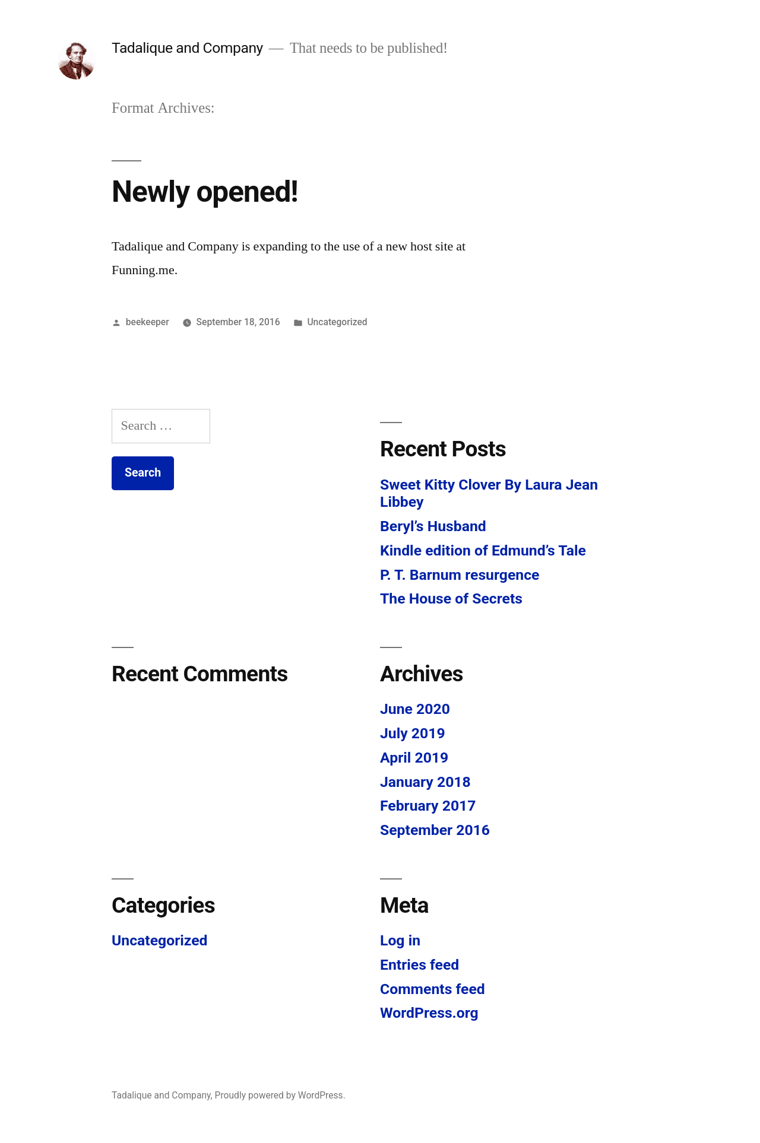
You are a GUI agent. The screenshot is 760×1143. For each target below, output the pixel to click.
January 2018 (425, 781)
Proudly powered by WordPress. (280, 1095)
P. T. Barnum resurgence (459, 574)
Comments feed (432, 989)
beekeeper (147, 322)
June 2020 (415, 708)
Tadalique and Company (187, 47)
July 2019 (412, 733)
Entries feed (419, 964)
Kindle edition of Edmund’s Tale (483, 550)
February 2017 (428, 805)
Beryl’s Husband (433, 526)
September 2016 (435, 830)
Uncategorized (337, 322)
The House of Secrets (451, 598)
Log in (400, 940)
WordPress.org (429, 1012)
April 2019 (414, 757)
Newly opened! (205, 191)
